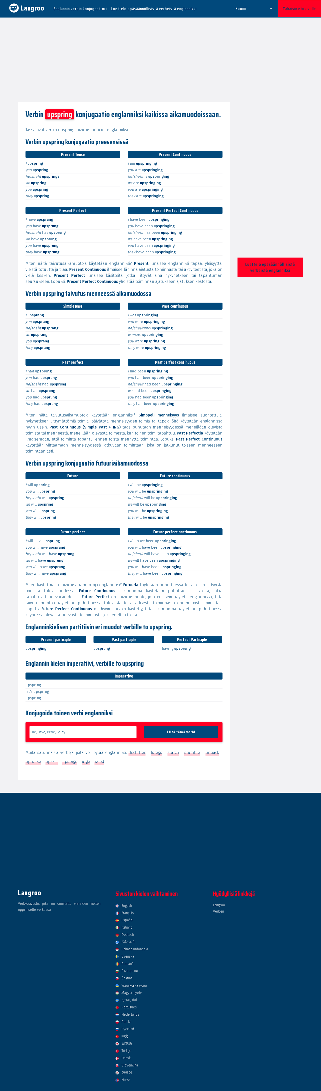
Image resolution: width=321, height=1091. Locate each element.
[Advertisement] (160, 60)
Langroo (219, 905)
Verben (218, 911)
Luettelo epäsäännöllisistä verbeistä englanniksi (153, 8)
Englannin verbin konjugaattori (80, 8)
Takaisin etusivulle (299, 8)
